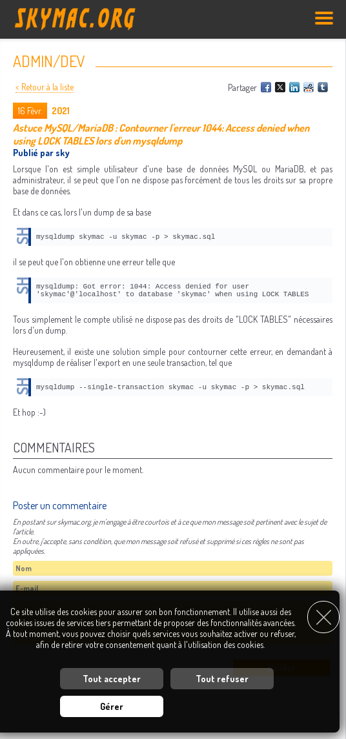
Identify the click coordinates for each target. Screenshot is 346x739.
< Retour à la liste (44, 86)
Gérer (111, 706)
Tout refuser (222, 678)
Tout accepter (112, 678)
